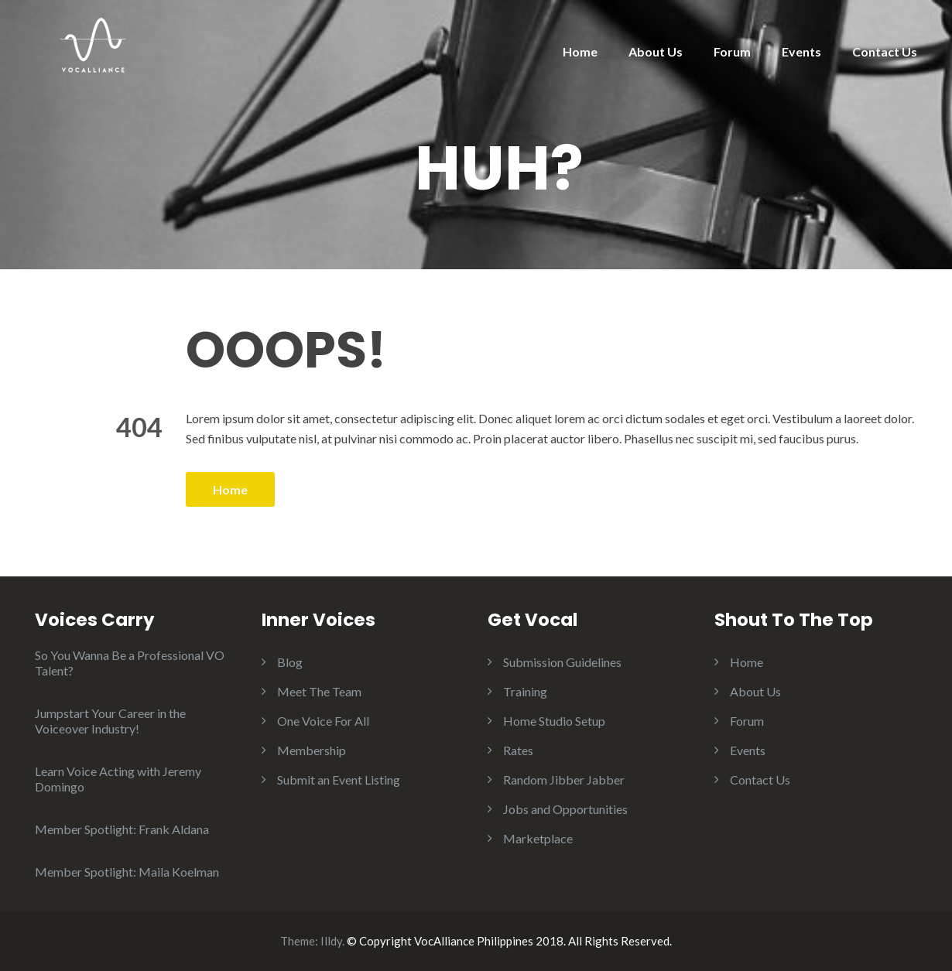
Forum (732, 51)
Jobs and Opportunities (565, 809)
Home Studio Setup (554, 720)
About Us (655, 51)
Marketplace (538, 838)
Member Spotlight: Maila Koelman (127, 871)
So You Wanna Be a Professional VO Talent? (129, 663)
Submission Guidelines (562, 662)
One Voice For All (323, 720)
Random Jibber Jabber (564, 779)
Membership (311, 750)
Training (525, 691)
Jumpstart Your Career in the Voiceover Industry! (110, 721)
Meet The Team (319, 691)
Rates (518, 750)
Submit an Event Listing (338, 779)
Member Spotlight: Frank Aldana (122, 829)
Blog (290, 662)
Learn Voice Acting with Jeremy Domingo (118, 779)
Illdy (331, 941)
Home (580, 51)
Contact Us (884, 51)
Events (801, 51)
